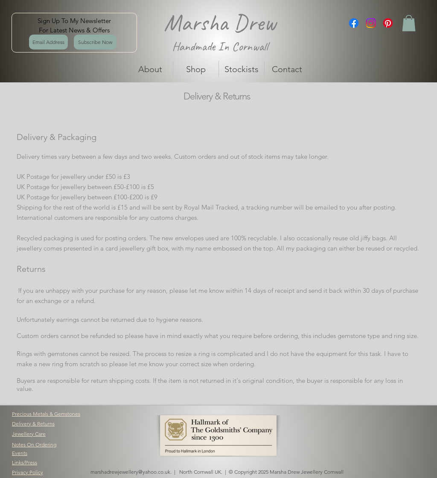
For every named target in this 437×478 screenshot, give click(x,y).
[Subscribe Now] (95, 42)
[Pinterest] (388, 23)
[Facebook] (353, 23)
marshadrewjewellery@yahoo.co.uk (130, 472)
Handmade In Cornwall (220, 46)
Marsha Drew (220, 23)
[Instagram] (370, 23)
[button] (409, 23)
